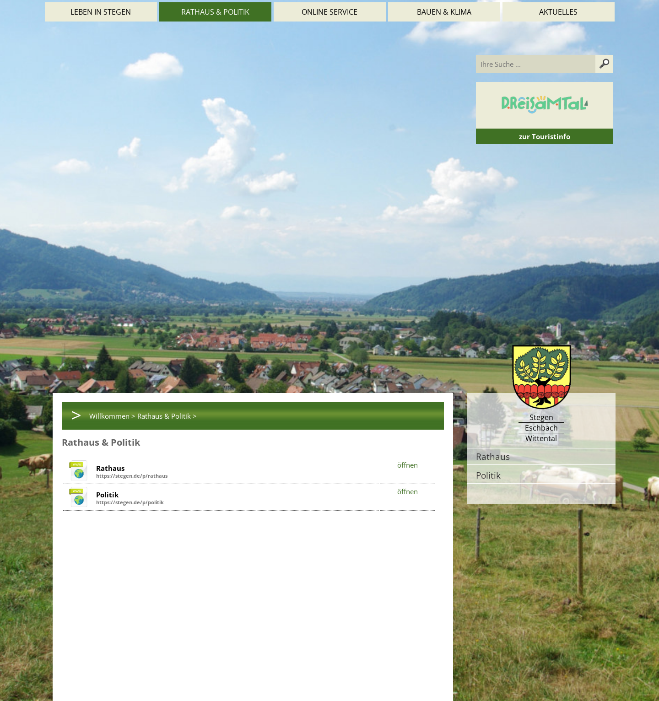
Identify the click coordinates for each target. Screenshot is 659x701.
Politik (488, 475)
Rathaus (493, 456)
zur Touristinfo (544, 136)
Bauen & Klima (444, 12)
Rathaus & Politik (215, 12)
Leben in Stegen (100, 12)
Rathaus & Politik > (167, 416)
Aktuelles (558, 12)
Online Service (329, 12)
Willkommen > (112, 416)
